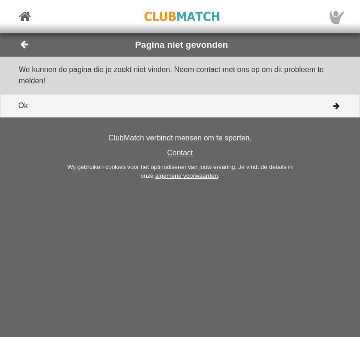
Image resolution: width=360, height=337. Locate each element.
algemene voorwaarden (186, 175)
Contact (180, 153)
